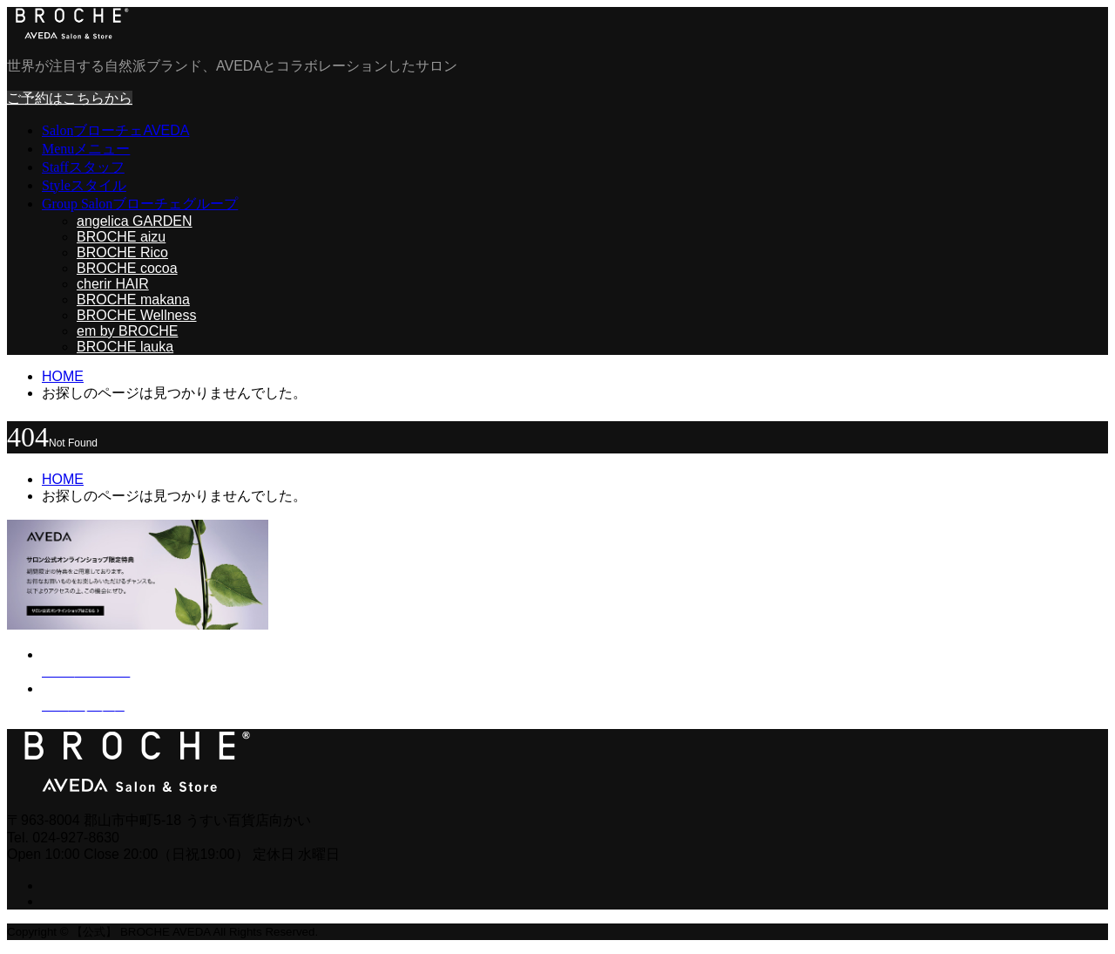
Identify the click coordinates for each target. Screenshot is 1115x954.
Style (84, 185)
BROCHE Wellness (137, 315)
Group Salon (140, 203)
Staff (83, 167)
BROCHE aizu (121, 236)
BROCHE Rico (122, 252)
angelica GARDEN (135, 221)
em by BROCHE (127, 331)
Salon (116, 130)
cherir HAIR (113, 283)
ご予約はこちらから (69, 98)
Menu (86, 148)
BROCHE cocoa (127, 268)
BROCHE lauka (125, 346)
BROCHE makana (133, 299)
